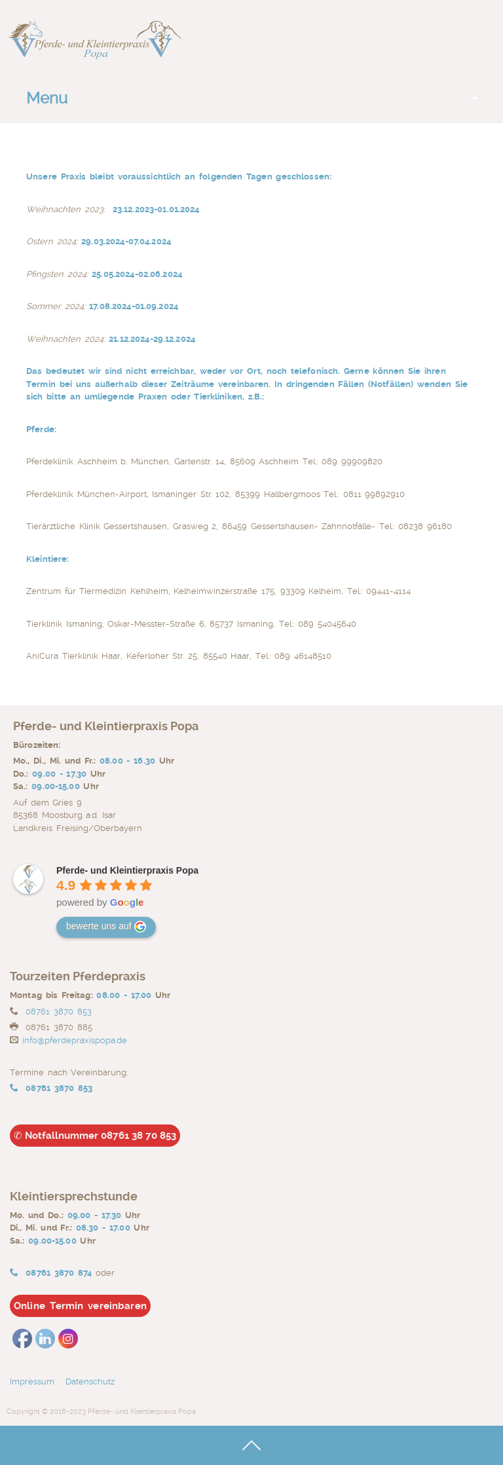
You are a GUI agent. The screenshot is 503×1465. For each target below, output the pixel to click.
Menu (46, 98)
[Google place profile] (127, 870)
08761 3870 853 (58, 1011)
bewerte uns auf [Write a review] (106, 927)
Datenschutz (93, 1381)
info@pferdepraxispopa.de (74, 1040)
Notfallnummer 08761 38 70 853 (95, 1135)
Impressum (32, 1381)
